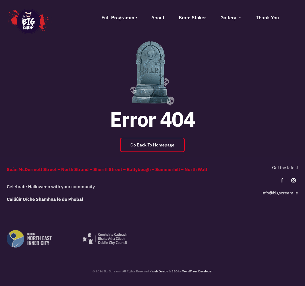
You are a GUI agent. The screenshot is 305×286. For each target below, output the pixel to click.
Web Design (160, 271)
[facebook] (282, 180)
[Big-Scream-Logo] (30, 10)
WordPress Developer (197, 271)
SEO (175, 271)
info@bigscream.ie (280, 193)
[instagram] (294, 180)
